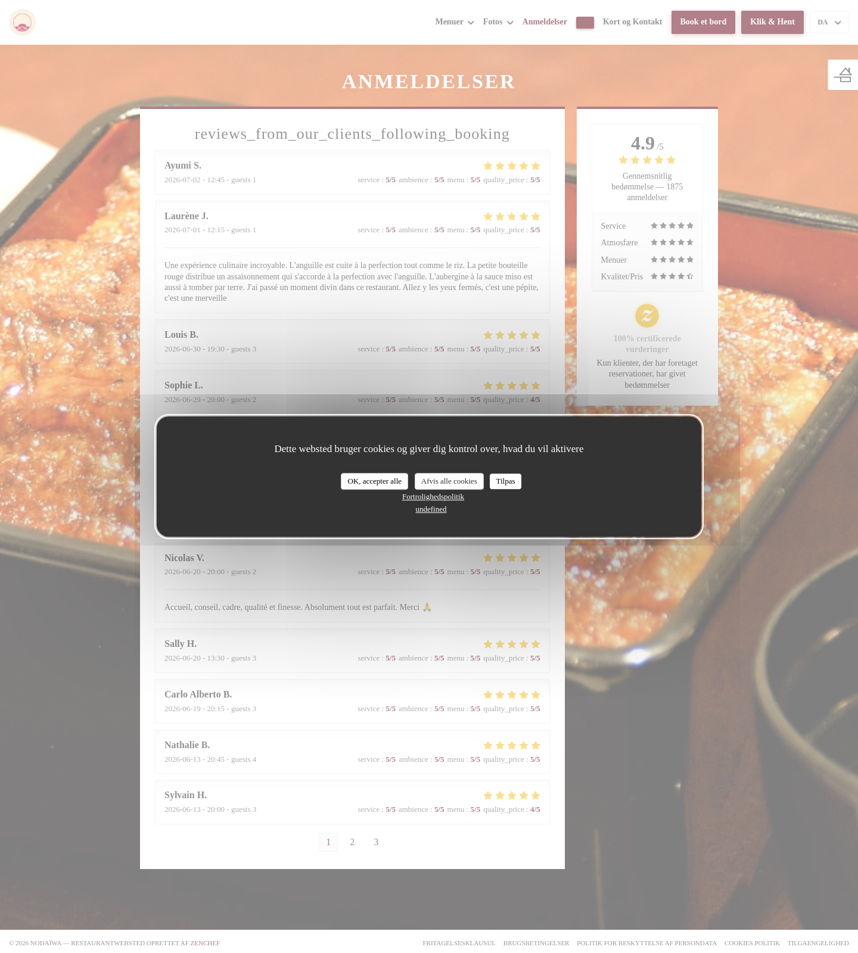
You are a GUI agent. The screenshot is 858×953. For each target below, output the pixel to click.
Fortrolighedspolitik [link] (433, 496)
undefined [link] (431, 508)
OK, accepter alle (374, 480)
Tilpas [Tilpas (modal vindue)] (505, 480)
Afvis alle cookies (449, 480)
